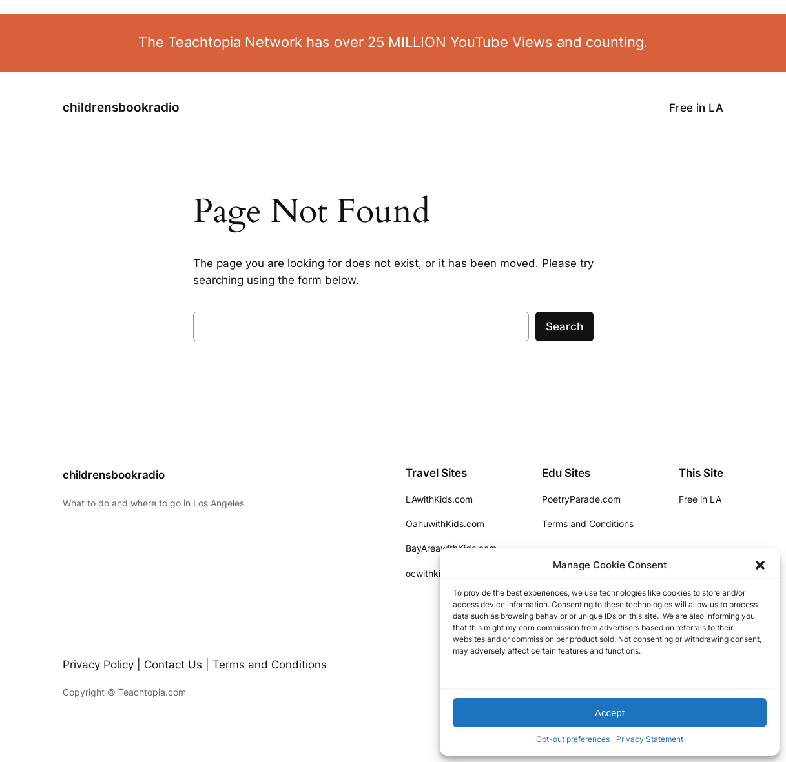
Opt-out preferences (573, 739)
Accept (610, 712)
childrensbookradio (121, 107)
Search (564, 326)
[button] (760, 565)
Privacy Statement (649, 739)
